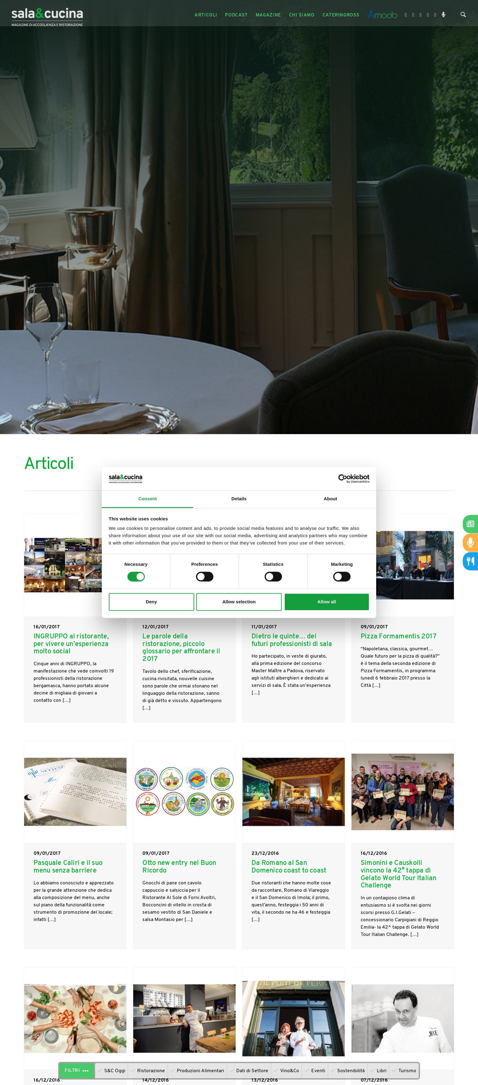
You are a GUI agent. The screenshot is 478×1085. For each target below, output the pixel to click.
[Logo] (48, 16)
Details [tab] (239, 498)
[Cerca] (463, 16)
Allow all (326, 602)
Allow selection (238, 602)
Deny (151, 602)
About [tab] (330, 498)
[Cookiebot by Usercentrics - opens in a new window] (342, 478)
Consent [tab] (147, 498)
